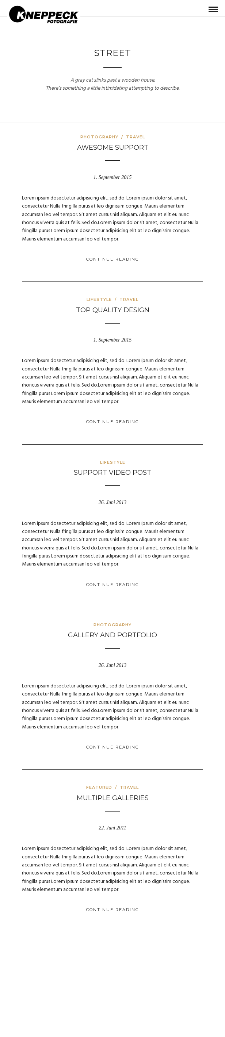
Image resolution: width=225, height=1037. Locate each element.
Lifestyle (99, 299)
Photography (99, 136)
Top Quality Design (112, 310)
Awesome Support (112, 147)
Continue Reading (112, 259)
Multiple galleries (113, 798)
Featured (99, 787)
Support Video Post (112, 473)
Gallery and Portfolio (112, 635)
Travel (135, 136)
